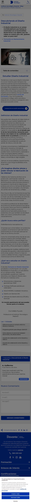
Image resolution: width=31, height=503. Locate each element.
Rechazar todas (15, 497)
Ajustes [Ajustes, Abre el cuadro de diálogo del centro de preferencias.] (15, 501)
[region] (15, 490)
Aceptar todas (15, 494)
